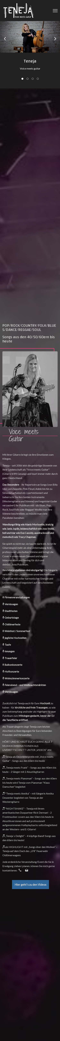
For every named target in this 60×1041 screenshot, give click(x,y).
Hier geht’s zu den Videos (30, 884)
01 (22, 79)
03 (33, 79)
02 (27, 79)
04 (38, 79)
